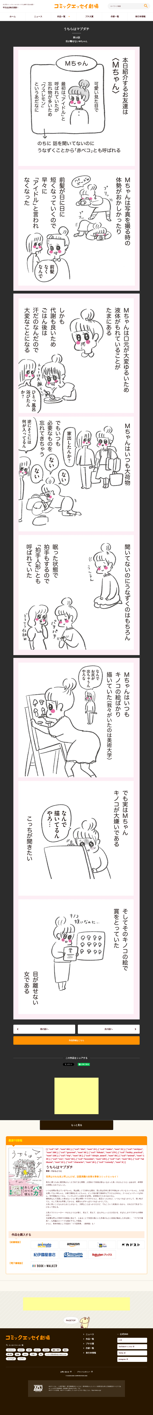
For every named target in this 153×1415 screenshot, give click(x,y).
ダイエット (11, 1352)
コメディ (21, 1361)
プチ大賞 (89, 16)
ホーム (13, 16)
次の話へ (108, 1029)
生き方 (46, 1352)
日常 (29, 1352)
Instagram (122, 1351)
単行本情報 (140, 16)
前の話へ (44, 1029)
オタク (21, 1352)
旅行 (65, 1352)
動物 (17, 1356)
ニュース (38, 16)
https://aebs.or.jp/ (96, 1389)
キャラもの (11, 1361)
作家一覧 (115, 16)
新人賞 (10, 1356)
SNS (25, 1356)
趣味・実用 (56, 1352)
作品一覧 (61, 16)
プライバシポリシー (83, 1371)
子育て (33, 1356)
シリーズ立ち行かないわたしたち (56, 1356)
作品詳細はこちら (76, 1042)
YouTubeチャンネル (126, 1344)
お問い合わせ (64, 1371)
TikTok (120, 1348)
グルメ (37, 1352)
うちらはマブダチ (59, 1169)
